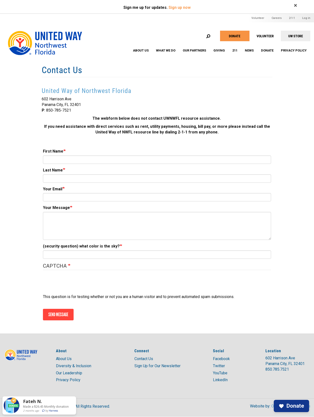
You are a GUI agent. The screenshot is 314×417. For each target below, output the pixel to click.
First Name (53, 151)
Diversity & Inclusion (73, 366)
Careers (277, 18)
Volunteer (257, 18)
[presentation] (80, 284)
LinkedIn (220, 380)
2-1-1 (292, 18)
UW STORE (295, 36)
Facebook (221, 358)
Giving (219, 50)
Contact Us (143, 358)
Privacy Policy (294, 50)
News (249, 50)
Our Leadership (69, 373)
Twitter (219, 366)
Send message (58, 314)
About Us (141, 50)
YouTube (220, 373)
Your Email (52, 189)
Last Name (53, 170)
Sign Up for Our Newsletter (157, 366)
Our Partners (194, 50)
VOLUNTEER (265, 36)
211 (234, 50)
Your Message (56, 207)
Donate (234, 36)
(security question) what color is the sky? (81, 246)
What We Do (165, 50)
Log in (306, 18)
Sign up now (180, 7)
